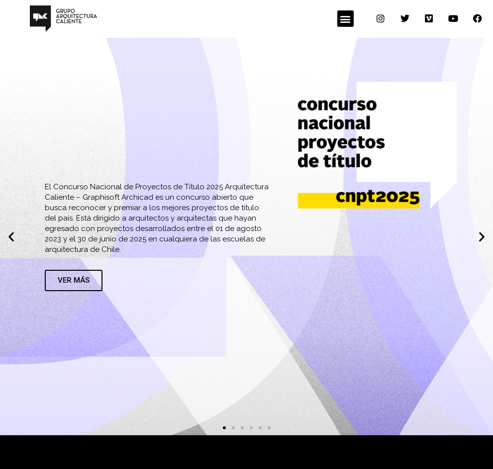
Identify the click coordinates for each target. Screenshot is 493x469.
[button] (345, 18)
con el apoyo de (214, 451)
